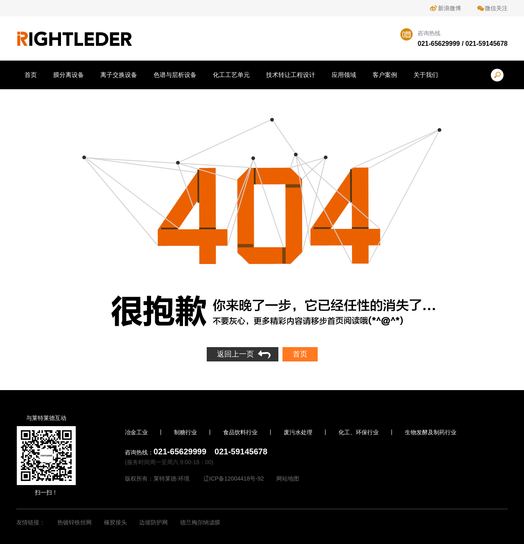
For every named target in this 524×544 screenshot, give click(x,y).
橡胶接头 (115, 522)
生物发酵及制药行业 (430, 432)
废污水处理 (298, 432)
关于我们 (425, 74)
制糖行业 (185, 432)
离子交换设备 (118, 74)
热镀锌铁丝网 (74, 522)
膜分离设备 (68, 74)
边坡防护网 (153, 522)
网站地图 (287, 478)
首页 (31, 74)
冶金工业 (136, 432)
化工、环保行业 (359, 432)
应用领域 (344, 74)
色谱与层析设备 (175, 74)
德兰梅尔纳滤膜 (200, 522)
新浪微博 (449, 8)
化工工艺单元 (231, 74)
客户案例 (385, 74)
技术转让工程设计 (290, 74)
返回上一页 (235, 354)
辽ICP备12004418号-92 (233, 478)
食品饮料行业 (240, 432)
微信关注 (496, 8)
